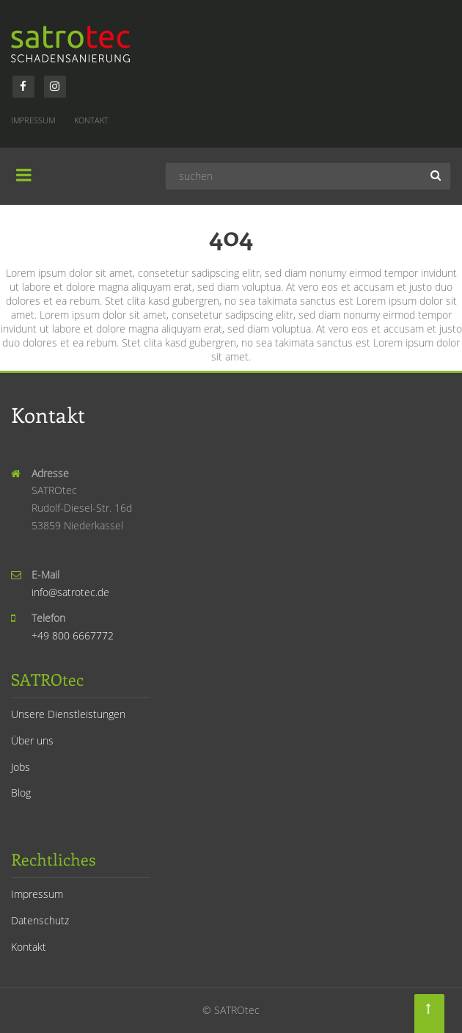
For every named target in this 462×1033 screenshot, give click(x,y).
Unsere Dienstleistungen (68, 714)
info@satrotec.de (70, 592)
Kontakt (91, 120)
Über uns (32, 740)
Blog (21, 793)
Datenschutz (40, 920)
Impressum (33, 120)
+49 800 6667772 (73, 635)
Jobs (20, 767)
